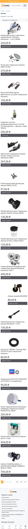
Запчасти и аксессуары (7, 508)
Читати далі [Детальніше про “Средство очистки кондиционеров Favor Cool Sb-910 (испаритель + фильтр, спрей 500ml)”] (5, 135)
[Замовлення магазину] (14, 20)
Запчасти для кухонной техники (9, 504)
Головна (3, 11)
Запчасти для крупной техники (9, 502)
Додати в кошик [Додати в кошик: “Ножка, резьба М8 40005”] (13, 303)
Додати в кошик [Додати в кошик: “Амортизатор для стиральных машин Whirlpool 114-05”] (6, 331)
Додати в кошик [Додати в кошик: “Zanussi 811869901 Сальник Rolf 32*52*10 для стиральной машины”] (6, 360)
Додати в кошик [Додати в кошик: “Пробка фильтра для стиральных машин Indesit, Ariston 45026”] (6, 220)
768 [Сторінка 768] (17, 482)
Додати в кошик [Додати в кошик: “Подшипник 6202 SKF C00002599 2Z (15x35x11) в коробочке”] (6, 388)
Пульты (3, 518)
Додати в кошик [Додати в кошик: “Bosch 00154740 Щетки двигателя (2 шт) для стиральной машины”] (6, 104)
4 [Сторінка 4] (10, 482)
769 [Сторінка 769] (21, 482)
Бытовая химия (5, 497)
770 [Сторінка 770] (25, 482)
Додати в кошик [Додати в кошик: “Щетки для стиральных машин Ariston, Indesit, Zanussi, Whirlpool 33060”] (6, 165)
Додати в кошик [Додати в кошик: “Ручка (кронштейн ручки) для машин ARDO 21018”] (6, 192)
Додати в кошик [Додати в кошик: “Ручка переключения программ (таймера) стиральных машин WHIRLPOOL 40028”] (6, 418)
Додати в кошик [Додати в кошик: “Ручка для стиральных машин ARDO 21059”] (6, 74)
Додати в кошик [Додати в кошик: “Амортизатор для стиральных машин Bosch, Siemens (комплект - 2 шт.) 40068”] (6, 46)
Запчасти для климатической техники (10, 499)
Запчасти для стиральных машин (9, 506)
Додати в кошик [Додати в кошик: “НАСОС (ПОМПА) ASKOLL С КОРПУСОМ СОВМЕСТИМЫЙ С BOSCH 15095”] (6, 475)
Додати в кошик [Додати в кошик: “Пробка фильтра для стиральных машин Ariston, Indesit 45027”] (6, 248)
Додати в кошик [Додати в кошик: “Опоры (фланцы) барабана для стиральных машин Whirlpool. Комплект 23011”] (6, 277)
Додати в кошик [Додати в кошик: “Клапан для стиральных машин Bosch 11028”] (6, 445)
